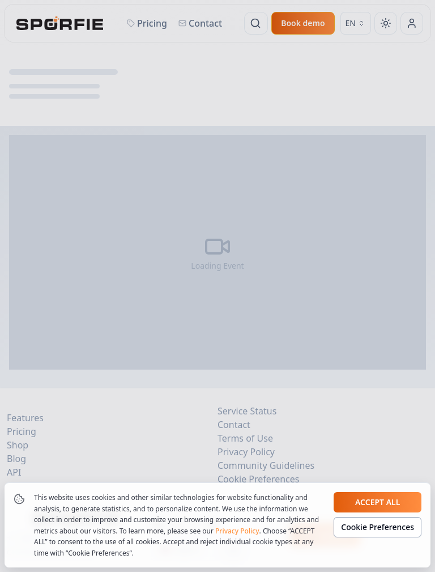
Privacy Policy (237, 531)
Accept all (377, 502)
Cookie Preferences (377, 527)
